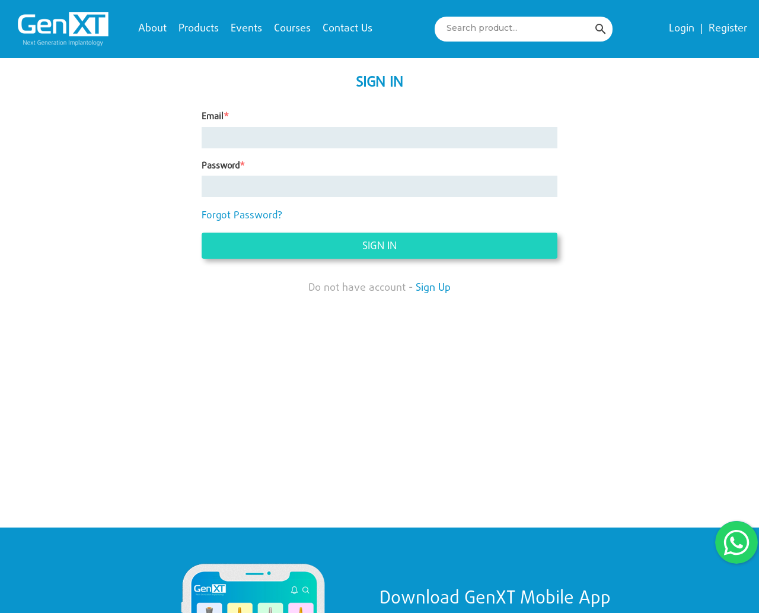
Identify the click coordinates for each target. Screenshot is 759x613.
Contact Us (347, 29)
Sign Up (433, 288)
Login (681, 29)
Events (246, 29)
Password (221, 166)
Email (213, 117)
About (152, 29)
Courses (292, 29)
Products (198, 29)
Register (728, 29)
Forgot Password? (242, 215)
